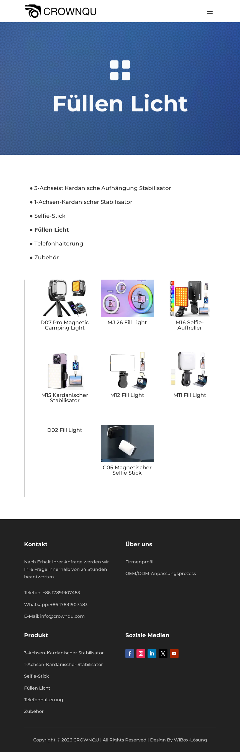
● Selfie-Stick (47, 215)
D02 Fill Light (64, 430)
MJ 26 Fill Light (127, 322)
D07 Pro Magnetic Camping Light (64, 325)
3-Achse (45, 188)
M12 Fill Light (127, 395)
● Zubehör (44, 257)
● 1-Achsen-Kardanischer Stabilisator (81, 202)
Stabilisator (154, 188)
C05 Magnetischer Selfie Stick (127, 470)
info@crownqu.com (62, 616)
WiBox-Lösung (190, 740)
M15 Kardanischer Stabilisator (64, 398)
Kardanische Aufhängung (100, 188)
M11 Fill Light (189, 395)
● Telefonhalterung (56, 243)
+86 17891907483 (68, 604)
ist (60, 188)
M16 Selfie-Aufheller (190, 325)
